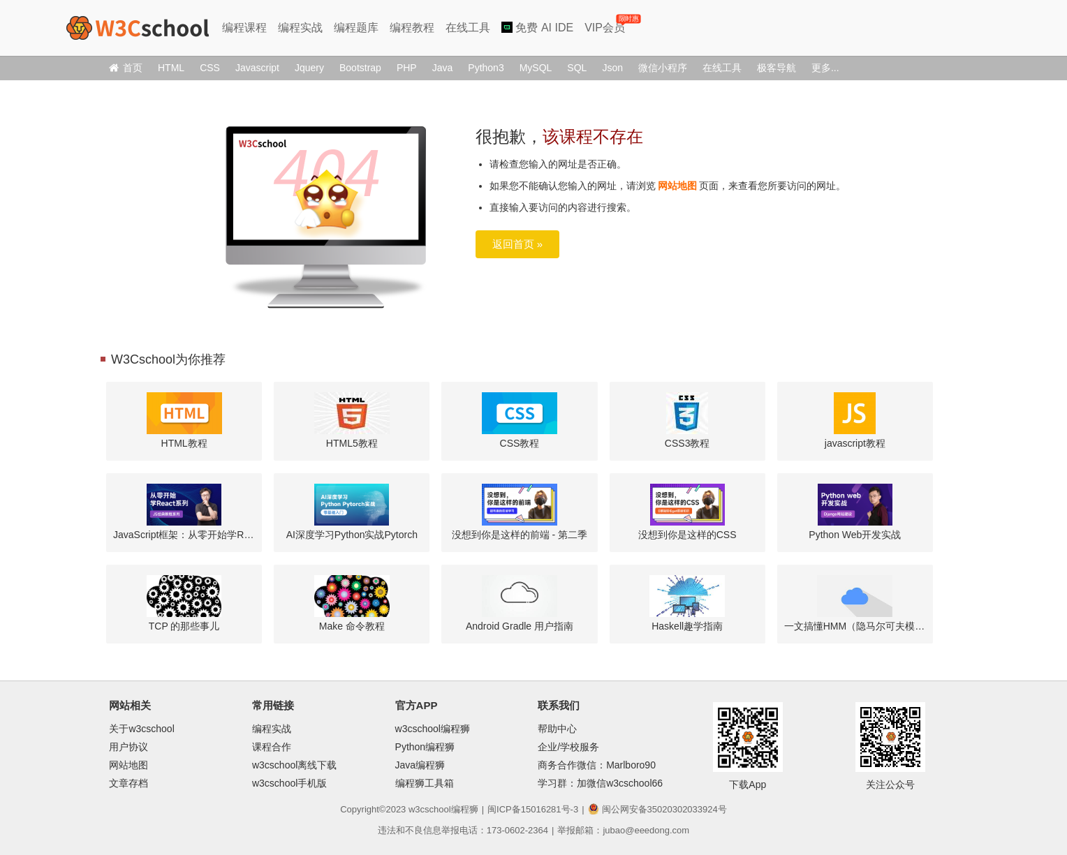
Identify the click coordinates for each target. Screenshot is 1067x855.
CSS (210, 67)
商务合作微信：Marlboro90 (597, 765)
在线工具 (468, 28)
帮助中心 (557, 728)
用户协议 (128, 746)
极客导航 (776, 67)
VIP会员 (605, 25)
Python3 (485, 67)
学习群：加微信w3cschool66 (600, 783)
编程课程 (244, 28)
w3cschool (430, 809)
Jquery (309, 67)
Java (442, 67)
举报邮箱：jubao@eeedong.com (623, 830)
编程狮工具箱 (424, 783)
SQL (577, 67)
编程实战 (300, 28)
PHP (407, 67)
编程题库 (356, 28)
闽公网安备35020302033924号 (657, 809)
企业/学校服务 (568, 746)
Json (612, 67)
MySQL (536, 67)
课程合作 (271, 746)
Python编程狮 (425, 746)
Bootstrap (360, 67)
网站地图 (677, 185)
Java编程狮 (420, 765)
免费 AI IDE (537, 28)
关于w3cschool (141, 728)
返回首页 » (517, 244)
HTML (171, 67)
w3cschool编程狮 (432, 728)
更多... (825, 67)
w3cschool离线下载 (294, 765)
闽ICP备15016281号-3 (532, 809)
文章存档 (128, 783)
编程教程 (412, 28)
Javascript (257, 67)
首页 (125, 68)
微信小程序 (662, 67)
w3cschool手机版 (289, 783)
